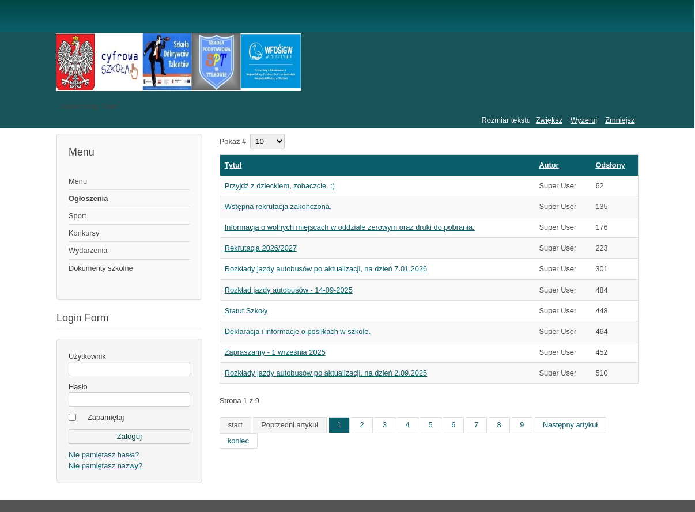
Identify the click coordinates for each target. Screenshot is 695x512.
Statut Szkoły (246, 310)
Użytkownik (87, 356)
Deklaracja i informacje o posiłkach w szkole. (298, 331)
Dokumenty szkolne (101, 268)
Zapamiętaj (106, 417)
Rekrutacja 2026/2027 (261, 248)
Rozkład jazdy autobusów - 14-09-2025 (289, 290)
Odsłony (610, 165)
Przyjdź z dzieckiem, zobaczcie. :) (280, 185)
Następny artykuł (570, 424)
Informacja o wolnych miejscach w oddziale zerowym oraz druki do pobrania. (350, 227)
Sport (77, 215)
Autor (548, 165)
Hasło (78, 386)
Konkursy (84, 233)
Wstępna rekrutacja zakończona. (278, 206)
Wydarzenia (88, 250)
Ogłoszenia (88, 198)
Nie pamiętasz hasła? (104, 454)
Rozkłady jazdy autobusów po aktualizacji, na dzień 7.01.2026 (326, 268)
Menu (78, 181)
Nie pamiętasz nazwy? (105, 465)
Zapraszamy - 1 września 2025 (275, 352)
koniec (238, 441)
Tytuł (233, 165)
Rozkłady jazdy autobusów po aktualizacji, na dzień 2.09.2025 (326, 373)
